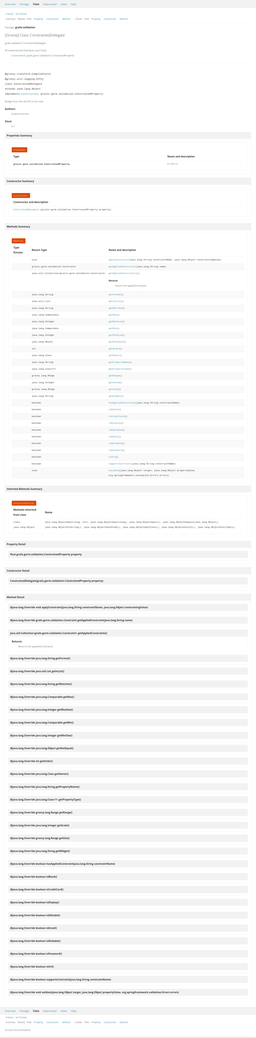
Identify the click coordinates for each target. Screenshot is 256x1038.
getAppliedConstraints (123, 273)
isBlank (113, 409)
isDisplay (115, 422)
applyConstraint (119, 259)
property (172, 163)
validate (114, 470)
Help (73, 4)
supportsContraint (120, 463)
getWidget (115, 395)
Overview (10, 4)
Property (38, 18)
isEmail (113, 436)
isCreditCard (117, 416)
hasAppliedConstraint (122, 402)
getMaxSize (115, 321)
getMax (113, 314)
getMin (113, 328)
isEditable (115, 429)
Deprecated (50, 4)
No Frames (21, 13)
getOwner (114, 355)
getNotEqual (116, 341)
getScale (114, 382)
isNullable (115, 443)
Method (66, 18)
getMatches (115, 307)
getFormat (115, 294)
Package (24, 4)
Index (64, 4)
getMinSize (115, 334)
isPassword (115, 449)
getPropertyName (119, 362)
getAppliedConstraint (122, 266)
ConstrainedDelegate (26, 209)
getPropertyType (119, 368)
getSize (113, 389)
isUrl (112, 456)
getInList (115, 301)
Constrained (18, 55)
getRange (114, 375)
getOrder (114, 348)
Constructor (52, 18)
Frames (9, 13)
